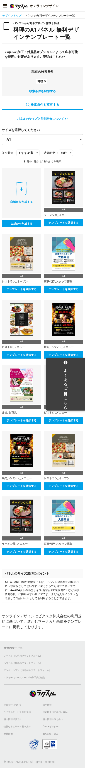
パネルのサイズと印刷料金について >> (42, 118)
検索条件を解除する (42, 91)
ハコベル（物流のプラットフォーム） (23, 663)
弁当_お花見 (9, 412)
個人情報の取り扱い (53, 719)
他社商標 (8, 734)
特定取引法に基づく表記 (55, 712)
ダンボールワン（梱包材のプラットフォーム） (27, 670)
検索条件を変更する (42, 104)
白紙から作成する (21, 223)
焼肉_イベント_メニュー (59, 347)
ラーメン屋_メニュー (57, 215)
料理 (40, 81)
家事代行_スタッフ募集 (58, 281)
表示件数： (51, 153)
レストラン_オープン (15, 281)
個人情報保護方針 (13, 719)
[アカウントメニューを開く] (80, 6)
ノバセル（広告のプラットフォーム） (23, 656)
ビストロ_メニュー (13, 347)
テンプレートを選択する (63, 222)
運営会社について (13, 705)
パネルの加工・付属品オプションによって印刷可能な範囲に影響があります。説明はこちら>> (41, 54)
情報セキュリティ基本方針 (17, 726)
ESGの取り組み (50, 734)
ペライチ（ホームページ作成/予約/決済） (25, 677)
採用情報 (47, 705)
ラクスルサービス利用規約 (17, 712)
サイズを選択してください (21, 130)
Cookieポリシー (50, 726)
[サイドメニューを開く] (5, 6)
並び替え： (9, 153)
